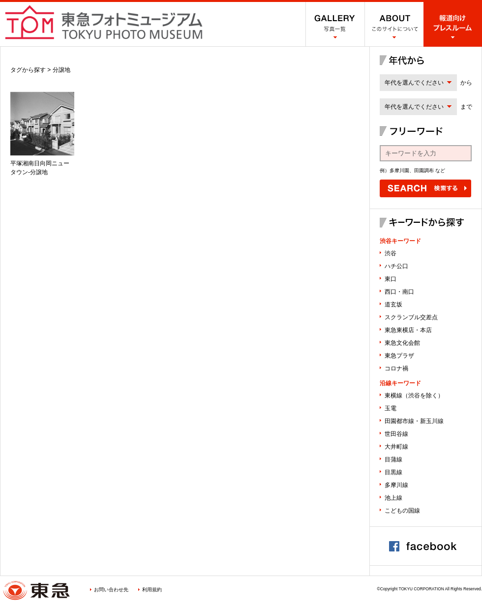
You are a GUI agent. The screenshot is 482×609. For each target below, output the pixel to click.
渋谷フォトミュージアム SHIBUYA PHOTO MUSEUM (104, 22)
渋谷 (390, 253)
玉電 (390, 408)
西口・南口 (399, 291)
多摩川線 (396, 485)
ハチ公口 (396, 266)
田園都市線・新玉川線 (414, 421)
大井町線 (396, 446)
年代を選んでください (414, 82)
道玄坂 (393, 304)
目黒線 (393, 472)
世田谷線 (396, 433)
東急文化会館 (402, 342)
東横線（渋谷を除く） (414, 395)
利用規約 (152, 589)
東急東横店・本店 (408, 330)
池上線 (393, 497)
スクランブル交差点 (411, 317)
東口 (390, 278)
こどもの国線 (402, 510)
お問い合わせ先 (111, 589)
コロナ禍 (396, 368)
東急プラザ (399, 355)
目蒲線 (393, 459)
